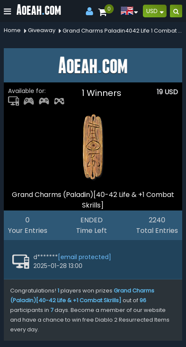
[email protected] (84, 257)
